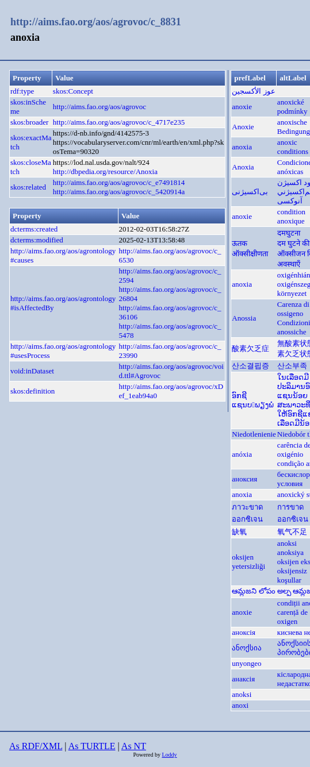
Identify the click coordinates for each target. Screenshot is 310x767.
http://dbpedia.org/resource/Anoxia (105, 171)
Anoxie (243, 126)
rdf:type (22, 91)
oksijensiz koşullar (292, 575)
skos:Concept (73, 91)
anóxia (242, 454)
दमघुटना (288, 233)
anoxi (240, 705)
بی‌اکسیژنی (250, 191)
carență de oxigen (292, 617)
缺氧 (239, 531)
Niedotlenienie (254, 434)
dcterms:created (34, 229)
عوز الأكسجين (253, 91)
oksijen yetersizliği (248, 562)
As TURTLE (92, 746)
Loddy (169, 754)
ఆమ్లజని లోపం (253, 591)
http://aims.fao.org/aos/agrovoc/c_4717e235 (119, 122)
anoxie (242, 106)
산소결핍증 (250, 365)
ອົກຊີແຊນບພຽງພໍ (253, 400)
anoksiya (290, 552)
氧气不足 (292, 531)
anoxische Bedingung (293, 127)
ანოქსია (247, 647)
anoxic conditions (292, 147)
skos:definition (32, 391)
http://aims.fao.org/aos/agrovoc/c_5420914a (119, 191)
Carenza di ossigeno (293, 309)
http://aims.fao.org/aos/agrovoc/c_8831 (95, 22)
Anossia (244, 318)
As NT (133, 746)
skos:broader (29, 122)
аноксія (243, 632)
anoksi (287, 543)
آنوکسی (290, 200)
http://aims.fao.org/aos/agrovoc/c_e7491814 (119, 182)
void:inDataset (32, 371)
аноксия (244, 479)
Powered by (147, 754)
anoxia (242, 146)
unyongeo (246, 663)
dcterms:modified (36, 240)
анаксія (243, 679)
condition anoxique (291, 216)
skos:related (28, 187)
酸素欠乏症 (250, 348)
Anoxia (243, 167)
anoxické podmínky (292, 106)
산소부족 (292, 365)
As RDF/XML (35, 746)
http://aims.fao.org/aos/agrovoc (99, 106)
